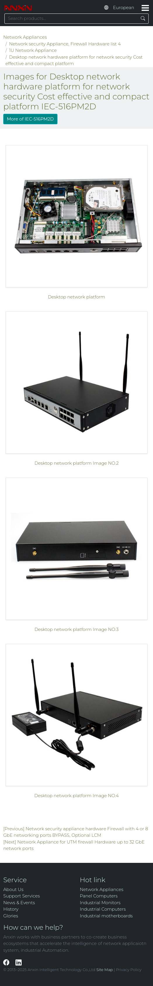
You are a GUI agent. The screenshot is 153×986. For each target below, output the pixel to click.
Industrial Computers (103, 909)
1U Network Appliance (33, 50)
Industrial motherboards (106, 916)
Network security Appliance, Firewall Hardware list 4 (65, 44)
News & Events (19, 902)
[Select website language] (125, 8)
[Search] (143, 18)
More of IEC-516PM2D (30, 119)
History (10, 909)
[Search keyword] (71, 18)
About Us (13, 889)
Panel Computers (98, 896)
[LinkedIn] (18, 962)
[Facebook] (7, 962)
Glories (10, 916)
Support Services (21, 896)
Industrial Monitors (100, 902)
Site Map (104, 969)
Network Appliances (25, 37)
